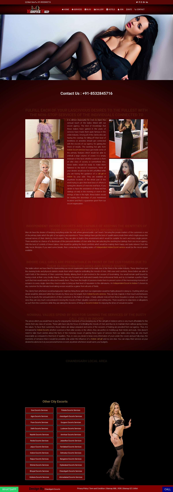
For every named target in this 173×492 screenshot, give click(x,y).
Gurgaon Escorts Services (71, 422)
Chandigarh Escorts (52, 489)
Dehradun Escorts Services (70, 453)
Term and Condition (97, 488)
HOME (65, 9)
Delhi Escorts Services (39, 428)
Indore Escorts (43, 330)
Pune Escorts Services (39, 422)
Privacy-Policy (83, 488)
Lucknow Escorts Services (71, 428)
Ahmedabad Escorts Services (70, 477)
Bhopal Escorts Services (39, 471)
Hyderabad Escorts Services (71, 465)
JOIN (120, 9)
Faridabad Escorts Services (70, 447)
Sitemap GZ (127, 488)
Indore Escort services (76, 149)
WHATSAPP (9, 489)
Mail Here (31, 2)
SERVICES (77, 9)
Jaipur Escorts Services (39, 447)
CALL (168, 489)
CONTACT (140, 9)
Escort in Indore (92, 303)
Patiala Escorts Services (70, 410)
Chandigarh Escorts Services (71, 471)
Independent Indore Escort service (110, 247)
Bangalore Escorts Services (70, 459)
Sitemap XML (111, 488)
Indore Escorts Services (39, 453)
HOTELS (110, 9)
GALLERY (99, 9)
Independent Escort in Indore (125, 283)
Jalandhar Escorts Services (70, 441)
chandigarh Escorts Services (71, 416)
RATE (129, 9)
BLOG (88, 9)
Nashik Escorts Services (39, 435)
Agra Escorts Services (39, 416)
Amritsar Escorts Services (71, 435)
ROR (119, 488)
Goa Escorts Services (39, 410)
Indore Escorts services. (96, 294)
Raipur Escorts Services (39, 459)
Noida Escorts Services (39, 441)
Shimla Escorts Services (39, 465)
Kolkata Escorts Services (39, 477)
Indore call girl (96, 339)
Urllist (135, 488)
